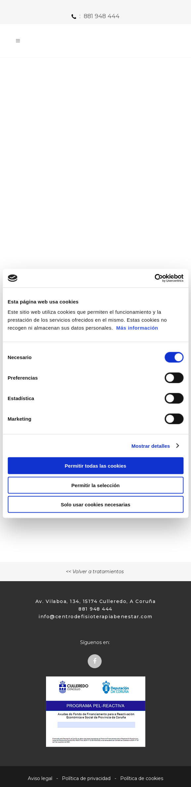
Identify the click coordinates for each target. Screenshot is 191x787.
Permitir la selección (96, 485)
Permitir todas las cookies (95, 466)
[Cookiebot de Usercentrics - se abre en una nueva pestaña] (154, 278)
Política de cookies (141, 778)
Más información (137, 328)
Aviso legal (40, 778)
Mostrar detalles (150, 445)
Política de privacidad (86, 778)
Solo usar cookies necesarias (95, 504)
